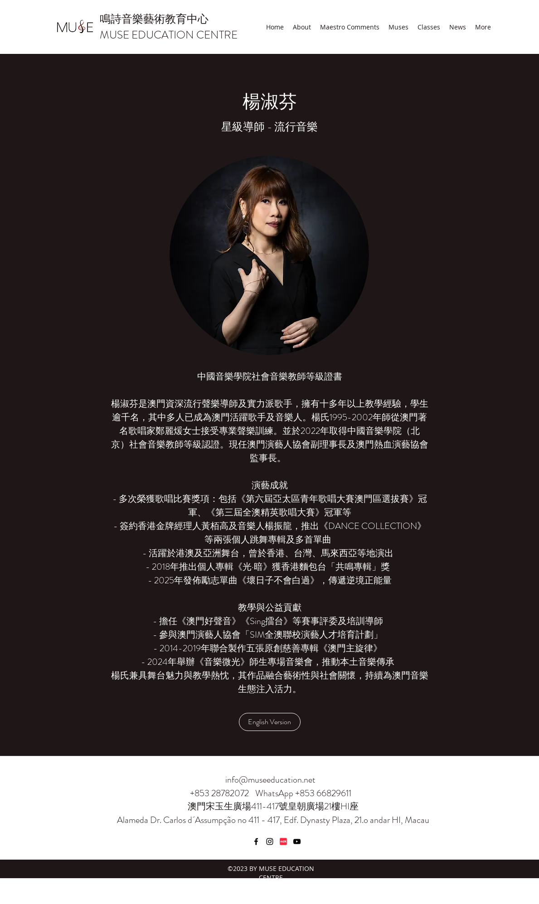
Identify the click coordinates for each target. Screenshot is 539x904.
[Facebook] (256, 841)
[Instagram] (269, 841)
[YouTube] (296, 841)
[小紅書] (283, 841)
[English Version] (270, 722)
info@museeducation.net (270, 779)
